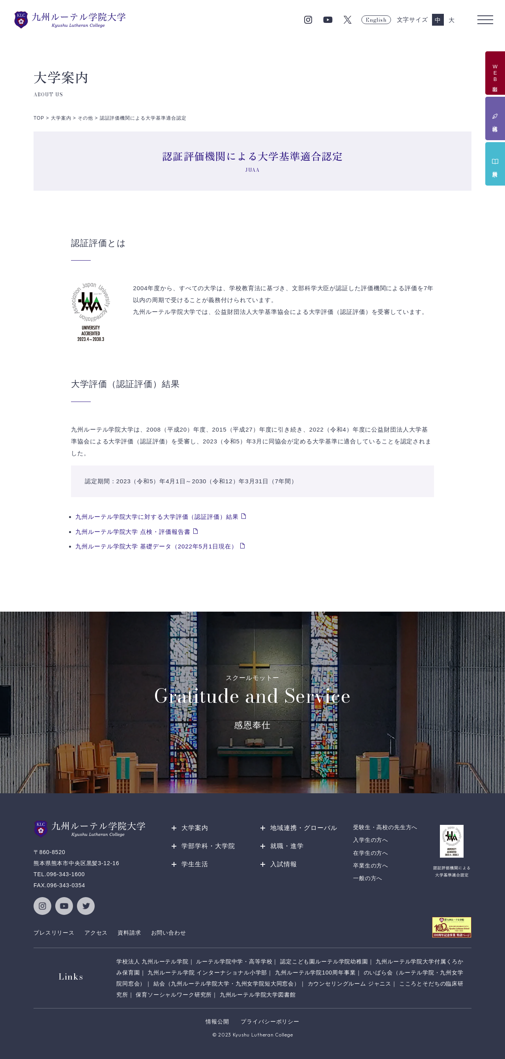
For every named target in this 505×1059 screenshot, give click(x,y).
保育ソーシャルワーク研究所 (174, 994)
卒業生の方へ (370, 865)
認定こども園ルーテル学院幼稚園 (324, 961)
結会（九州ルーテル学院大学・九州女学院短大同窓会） (226, 983)
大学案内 (194, 827)
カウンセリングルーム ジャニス (350, 983)
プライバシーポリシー (270, 1021)
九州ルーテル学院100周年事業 (315, 972)
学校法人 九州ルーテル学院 (152, 961)
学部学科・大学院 (208, 846)
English (376, 20)
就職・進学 (287, 846)
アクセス (96, 932)
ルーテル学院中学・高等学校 (234, 961)
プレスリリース (54, 932)
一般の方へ (367, 878)
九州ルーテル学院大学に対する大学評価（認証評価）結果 (156, 516)
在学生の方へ (370, 853)
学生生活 (194, 864)
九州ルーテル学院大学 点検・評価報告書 (132, 531)
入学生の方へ (370, 840)
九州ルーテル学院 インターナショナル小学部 (207, 972)
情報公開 (217, 1021)
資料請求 (129, 932)
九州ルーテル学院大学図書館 (258, 994)
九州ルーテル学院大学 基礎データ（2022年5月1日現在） (156, 546)
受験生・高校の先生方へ (385, 827)
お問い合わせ (168, 932)
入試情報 (283, 864)
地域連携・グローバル (303, 827)
